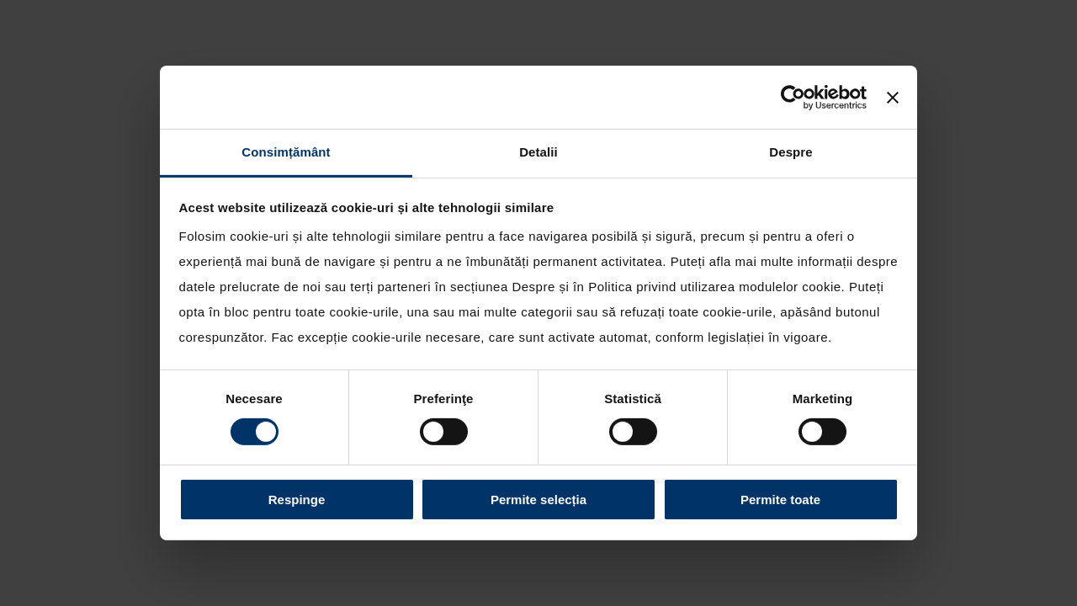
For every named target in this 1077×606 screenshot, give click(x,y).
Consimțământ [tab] (285, 152)
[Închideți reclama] (893, 97)
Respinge (297, 499)
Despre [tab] (790, 152)
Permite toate (780, 499)
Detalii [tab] (538, 152)
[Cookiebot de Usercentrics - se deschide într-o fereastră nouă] (793, 96)
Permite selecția (538, 499)
